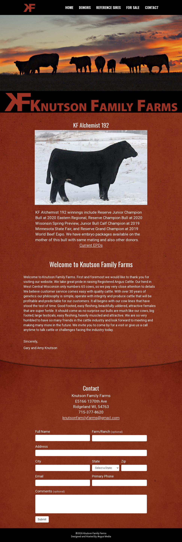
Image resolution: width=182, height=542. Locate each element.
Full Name (42, 431)
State (96, 461)
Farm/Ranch (107, 431)
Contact (152, 7)
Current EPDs (91, 245)
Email (39, 476)
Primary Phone (103, 476)
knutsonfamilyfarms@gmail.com (91, 418)
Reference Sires (108, 7)
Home (69, 7)
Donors (85, 7)
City (38, 461)
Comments (50, 491)
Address (41, 446)
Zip (123, 461)
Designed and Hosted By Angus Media (91, 536)
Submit (42, 519)
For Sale (132, 7)
